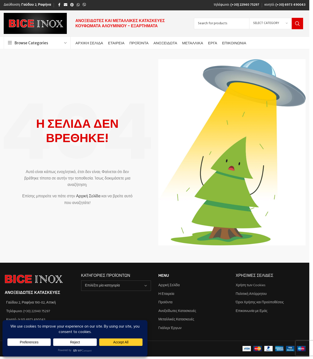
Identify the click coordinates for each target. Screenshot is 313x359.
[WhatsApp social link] (78, 5)
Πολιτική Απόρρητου (251, 294)
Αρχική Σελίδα (88, 196)
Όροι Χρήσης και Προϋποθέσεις (260, 302)
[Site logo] (35, 23)
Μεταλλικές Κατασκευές (176, 319)
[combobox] (116, 286)
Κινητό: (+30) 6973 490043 (25, 320)
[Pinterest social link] (72, 5)
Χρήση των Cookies (250, 285)
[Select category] (270, 23)
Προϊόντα (165, 302)
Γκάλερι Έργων (170, 328)
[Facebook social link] (59, 5)
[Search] (248, 23)
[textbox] (116, 286)
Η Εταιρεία (166, 294)
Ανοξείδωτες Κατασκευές (177, 311)
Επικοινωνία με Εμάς (252, 311)
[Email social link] (65, 5)
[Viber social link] (84, 5)
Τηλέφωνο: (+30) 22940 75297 (28, 311)
